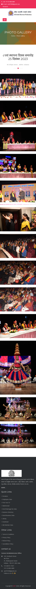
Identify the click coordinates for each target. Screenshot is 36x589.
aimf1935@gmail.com (10, 571)
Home (13, 36)
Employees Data (7, 499)
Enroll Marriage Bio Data (9, 509)
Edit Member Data (7, 525)
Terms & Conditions (8, 534)
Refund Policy (6, 541)
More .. (3, 487)
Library (4, 518)
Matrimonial (5, 506)
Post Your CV (6, 502)
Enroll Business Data (8, 515)
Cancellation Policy (7, 544)
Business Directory (7, 512)
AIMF (14, 586)
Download (5, 522)
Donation (5, 6)
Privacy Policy (6, 537)
